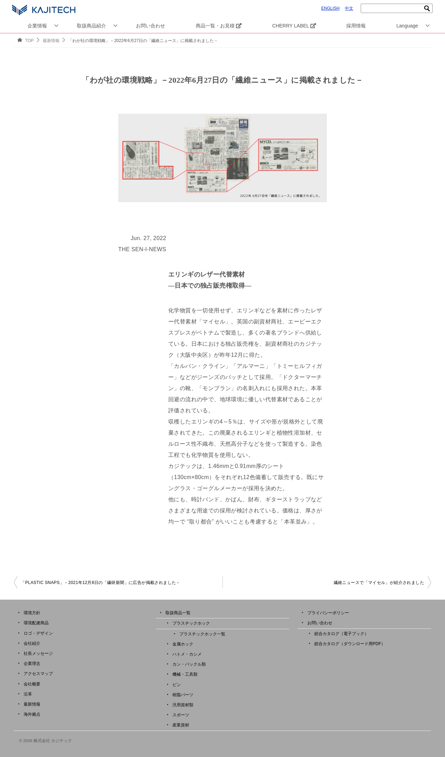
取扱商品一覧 (178, 612)
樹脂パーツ (182, 694)
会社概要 (32, 684)
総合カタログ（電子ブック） (341, 633)
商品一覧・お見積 (219, 25)
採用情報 (356, 25)
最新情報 (32, 704)
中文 (349, 8)
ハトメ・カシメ (187, 654)
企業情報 (37, 25)
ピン (176, 684)
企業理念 (32, 663)
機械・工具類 (184, 674)
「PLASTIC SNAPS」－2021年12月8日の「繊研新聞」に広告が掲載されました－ (100, 582)
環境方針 (32, 612)
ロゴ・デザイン (38, 633)
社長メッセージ (38, 653)
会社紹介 (32, 643)
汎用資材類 (182, 704)
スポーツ (180, 715)
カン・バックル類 (189, 664)
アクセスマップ (38, 673)
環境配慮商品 (36, 622)
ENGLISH (330, 8)
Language (407, 25)
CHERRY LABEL (294, 25)
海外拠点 (32, 714)
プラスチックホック (191, 623)
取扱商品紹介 (91, 25)
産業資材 (180, 725)
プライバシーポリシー (328, 612)
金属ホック (182, 644)
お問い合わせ (150, 25)
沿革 (28, 694)
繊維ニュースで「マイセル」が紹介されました (379, 582)
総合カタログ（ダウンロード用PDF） (349, 643)
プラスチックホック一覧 (202, 634)
